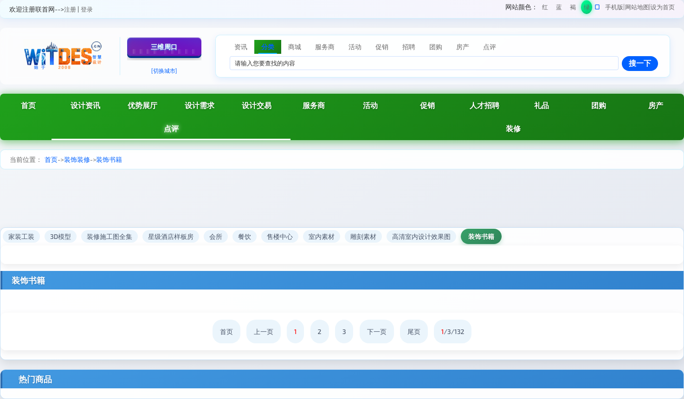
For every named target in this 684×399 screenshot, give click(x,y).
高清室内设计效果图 (421, 236)
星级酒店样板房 (171, 236)
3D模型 (60, 236)
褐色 (573, 8)
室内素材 (322, 236)
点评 (171, 128)
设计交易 (256, 105)
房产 (655, 105)
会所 (215, 236)
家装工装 (21, 236)
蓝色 (559, 8)
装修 (513, 128)
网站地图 (637, 7)
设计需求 (199, 105)
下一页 (377, 331)
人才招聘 (484, 105)
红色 (545, 8)
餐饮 (244, 236)
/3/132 (453, 331)
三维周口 (164, 47)
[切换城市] (164, 70)
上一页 (263, 331)
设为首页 (663, 7)
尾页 (413, 331)
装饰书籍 (109, 159)
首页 (28, 105)
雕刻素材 (363, 236)
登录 (87, 9)
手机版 (614, 7)
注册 (70, 9)
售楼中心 (280, 236)
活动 (370, 105)
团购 (598, 105)
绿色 (587, 8)
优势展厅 (142, 105)
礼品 (541, 105)
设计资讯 (85, 105)
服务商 (314, 105)
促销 (427, 105)
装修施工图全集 (109, 236)
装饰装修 (77, 159)
